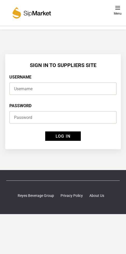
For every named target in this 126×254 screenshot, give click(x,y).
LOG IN (63, 136)
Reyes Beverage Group (36, 195)
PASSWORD (20, 105)
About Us (96, 195)
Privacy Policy (72, 195)
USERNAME (20, 77)
